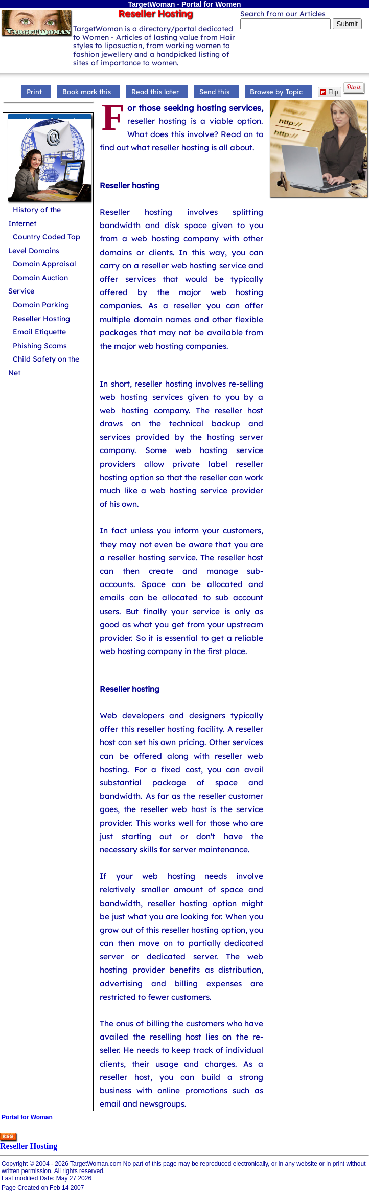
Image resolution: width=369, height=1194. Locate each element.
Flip (329, 92)
